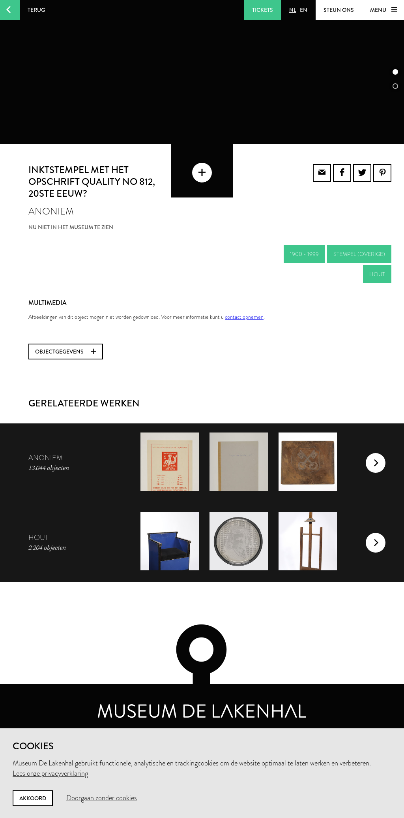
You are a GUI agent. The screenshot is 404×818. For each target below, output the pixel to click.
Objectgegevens (65, 351)
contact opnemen (244, 317)
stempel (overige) (359, 254)
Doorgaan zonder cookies (101, 798)
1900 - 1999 (304, 254)
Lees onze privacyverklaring (50, 773)
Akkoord (32, 798)
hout (377, 274)
